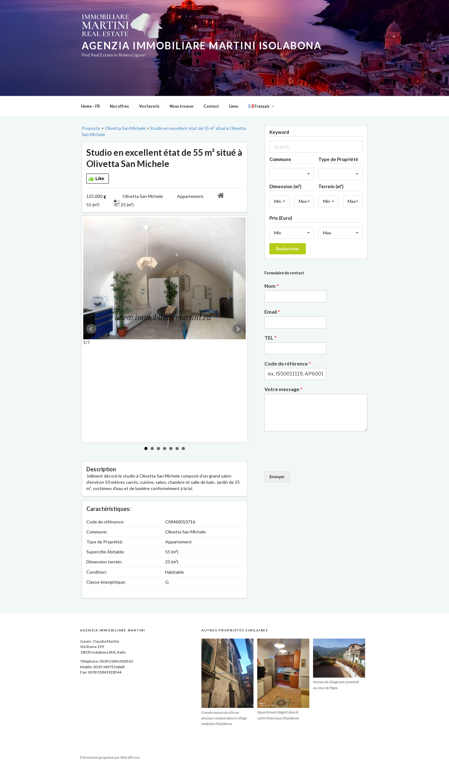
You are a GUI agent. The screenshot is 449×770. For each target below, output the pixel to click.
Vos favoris (149, 106)
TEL (270, 338)
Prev (91, 329)
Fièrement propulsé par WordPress (110, 757)
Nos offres (119, 106)
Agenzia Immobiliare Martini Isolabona (201, 45)
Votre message (283, 389)
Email (272, 312)
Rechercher (287, 248)
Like (96, 179)
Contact (211, 106)
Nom (271, 286)
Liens (233, 106)
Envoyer (276, 477)
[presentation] (311, 461)
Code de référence (287, 363)
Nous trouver (182, 106)
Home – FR (90, 106)
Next (238, 329)
